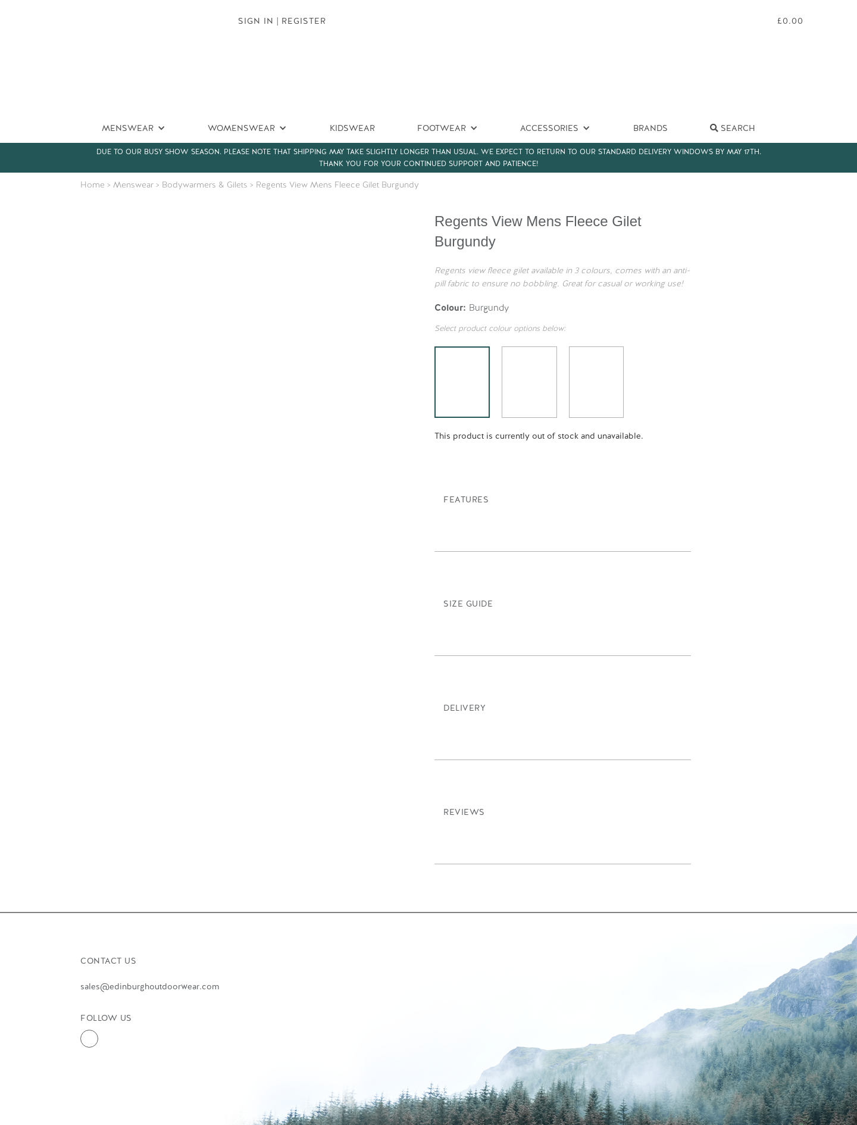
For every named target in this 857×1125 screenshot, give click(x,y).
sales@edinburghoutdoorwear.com (149, 986)
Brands (650, 128)
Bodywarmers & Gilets (205, 184)
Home (92, 184)
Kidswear (352, 128)
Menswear (133, 184)
